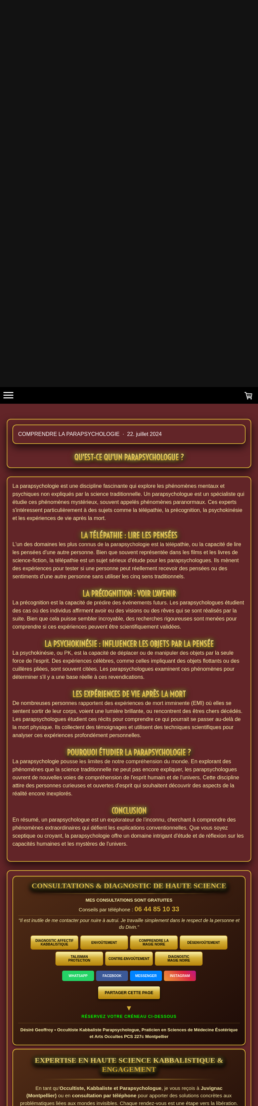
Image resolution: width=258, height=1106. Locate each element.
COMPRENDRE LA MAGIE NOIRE (154, 942)
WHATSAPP (78, 976)
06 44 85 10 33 (156, 909)
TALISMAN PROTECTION (79, 958)
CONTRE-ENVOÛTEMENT (129, 959)
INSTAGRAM (180, 976)
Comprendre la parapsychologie (69, 434)
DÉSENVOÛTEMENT (203, 943)
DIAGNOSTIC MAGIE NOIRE (178, 958)
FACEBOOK (112, 976)
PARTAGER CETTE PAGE (129, 992)
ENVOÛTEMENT (104, 943)
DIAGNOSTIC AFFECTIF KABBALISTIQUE (54, 942)
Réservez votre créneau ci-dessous (129, 1016)
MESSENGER (146, 976)
